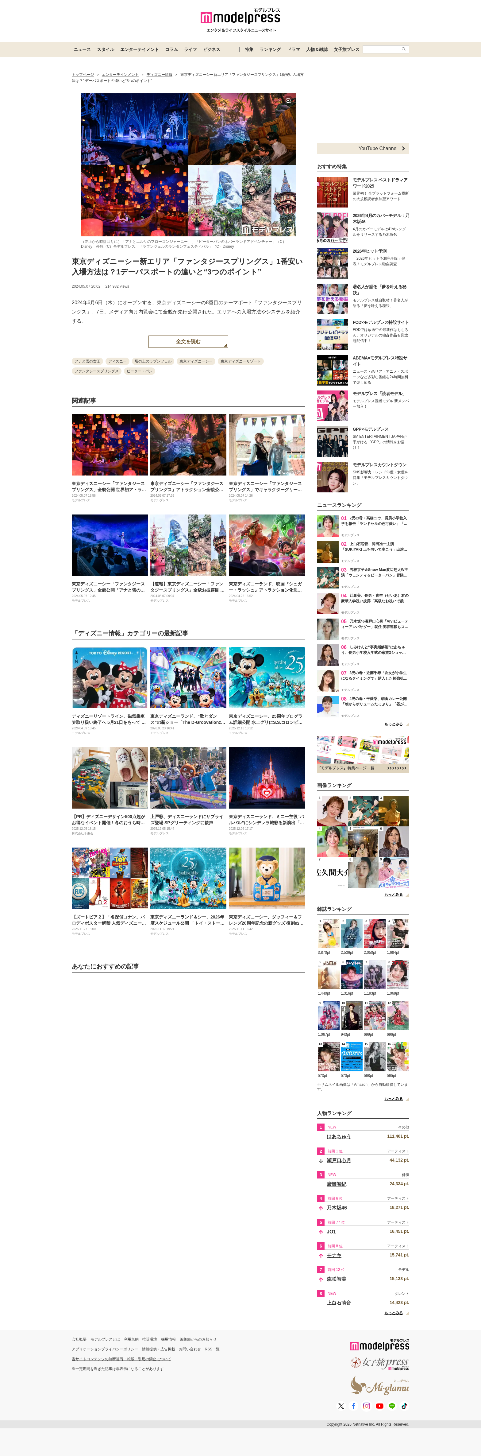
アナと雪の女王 (87, 361)
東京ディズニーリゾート (241, 361)
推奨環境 (149, 1339)
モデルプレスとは (105, 1339)
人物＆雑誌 (317, 49)
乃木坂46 (337, 1207)
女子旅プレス (347, 49)
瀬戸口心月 (339, 1160)
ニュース (82, 49)
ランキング (270, 49)
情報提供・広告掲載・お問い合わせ (171, 1349)
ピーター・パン (139, 371)
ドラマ (293, 49)
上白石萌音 (339, 1303)
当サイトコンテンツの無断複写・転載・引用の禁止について (121, 1359)
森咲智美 (336, 1279)
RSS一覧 (212, 1349)
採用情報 (168, 1339)
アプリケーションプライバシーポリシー (105, 1349)
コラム (171, 49)
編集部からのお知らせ (198, 1339)
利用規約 (131, 1339)
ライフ (190, 49)
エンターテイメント (139, 49)
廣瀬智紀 (336, 1184)
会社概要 (79, 1339)
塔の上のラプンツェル (153, 361)
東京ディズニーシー (196, 361)
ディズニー (117, 361)
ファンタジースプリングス (97, 371)
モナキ (334, 1255)
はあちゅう (339, 1136)
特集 (249, 49)
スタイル (105, 49)
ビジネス (211, 49)
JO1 (331, 1231)
